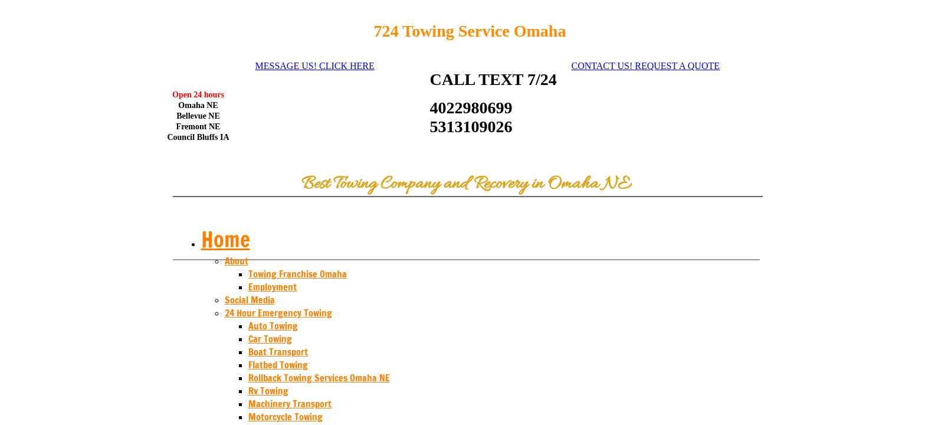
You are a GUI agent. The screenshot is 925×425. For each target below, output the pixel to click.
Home (225, 239)
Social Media (250, 299)
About (236, 260)
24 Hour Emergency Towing (278, 312)
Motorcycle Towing (285, 416)
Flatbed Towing (278, 364)
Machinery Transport (290, 403)
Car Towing (270, 338)
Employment (272, 286)
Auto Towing (273, 325)
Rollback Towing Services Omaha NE (319, 377)
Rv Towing (268, 390)
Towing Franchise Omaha (297, 273)
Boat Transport (278, 351)
